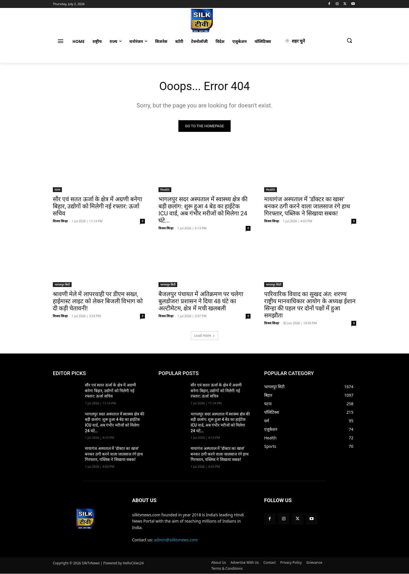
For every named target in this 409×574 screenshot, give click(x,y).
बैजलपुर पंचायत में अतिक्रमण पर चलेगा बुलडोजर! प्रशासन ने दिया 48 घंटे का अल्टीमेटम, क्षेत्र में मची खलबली (200, 301)
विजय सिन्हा (60, 221)
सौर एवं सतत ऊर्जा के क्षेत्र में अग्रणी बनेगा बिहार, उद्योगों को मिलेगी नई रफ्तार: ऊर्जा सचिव (97, 206)
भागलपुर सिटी (62, 284)
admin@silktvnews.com (176, 539)
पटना (57, 190)
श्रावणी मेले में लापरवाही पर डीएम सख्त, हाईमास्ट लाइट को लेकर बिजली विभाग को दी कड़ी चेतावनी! (98, 301)
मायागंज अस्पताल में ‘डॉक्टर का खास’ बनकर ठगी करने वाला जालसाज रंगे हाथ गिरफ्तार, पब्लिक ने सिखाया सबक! (307, 206)
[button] (349, 40)
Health (165, 190)
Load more (204, 335)
